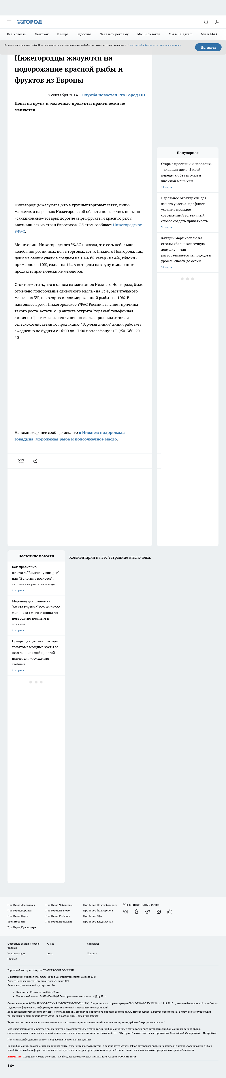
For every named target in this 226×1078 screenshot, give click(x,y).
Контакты (93, 943)
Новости (92, 953)
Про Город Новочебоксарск (100, 905)
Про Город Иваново (57, 910)
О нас (50, 943)
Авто (50, 953)
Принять (208, 47)
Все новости (16, 34)
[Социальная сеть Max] (169, 911)
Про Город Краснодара (22, 927)
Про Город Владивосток (98, 921)
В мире (62, 34)
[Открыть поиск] (206, 21)
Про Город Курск (18, 916)
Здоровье (84, 34)
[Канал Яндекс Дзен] (158, 911)
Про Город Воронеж (20, 910)
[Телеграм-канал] (147, 911)
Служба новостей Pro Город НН (113, 94)
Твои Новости (16, 921)
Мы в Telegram (180, 34)
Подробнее (210, 1033)
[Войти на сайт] (217, 21)
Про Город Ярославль (58, 921)
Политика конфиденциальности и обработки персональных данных (49, 1039)
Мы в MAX (209, 34)
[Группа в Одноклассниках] (136, 911)
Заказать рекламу (114, 34)
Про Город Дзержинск (21, 905)
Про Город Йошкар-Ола (98, 910)
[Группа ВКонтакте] (125, 911)
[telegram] (36, 461)
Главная (12, 958)
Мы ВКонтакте (148, 34)
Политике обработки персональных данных (154, 45)
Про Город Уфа (92, 916)
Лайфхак (42, 34)
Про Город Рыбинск (57, 916)
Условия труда (16, 953)
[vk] (21, 461)
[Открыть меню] (9, 21)
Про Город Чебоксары (59, 905)
